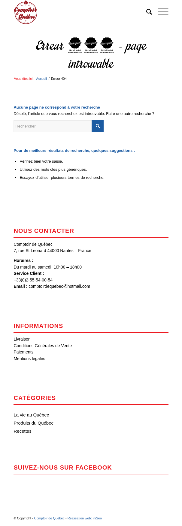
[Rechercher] (146, 12)
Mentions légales (29, 358)
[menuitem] (146, 12)
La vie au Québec (31, 414)
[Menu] (160, 12)
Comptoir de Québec (49, 518)
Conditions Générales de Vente (43, 345)
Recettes (22, 431)
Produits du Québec (33, 422)
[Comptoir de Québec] (75, 12)
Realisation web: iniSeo (85, 518)
